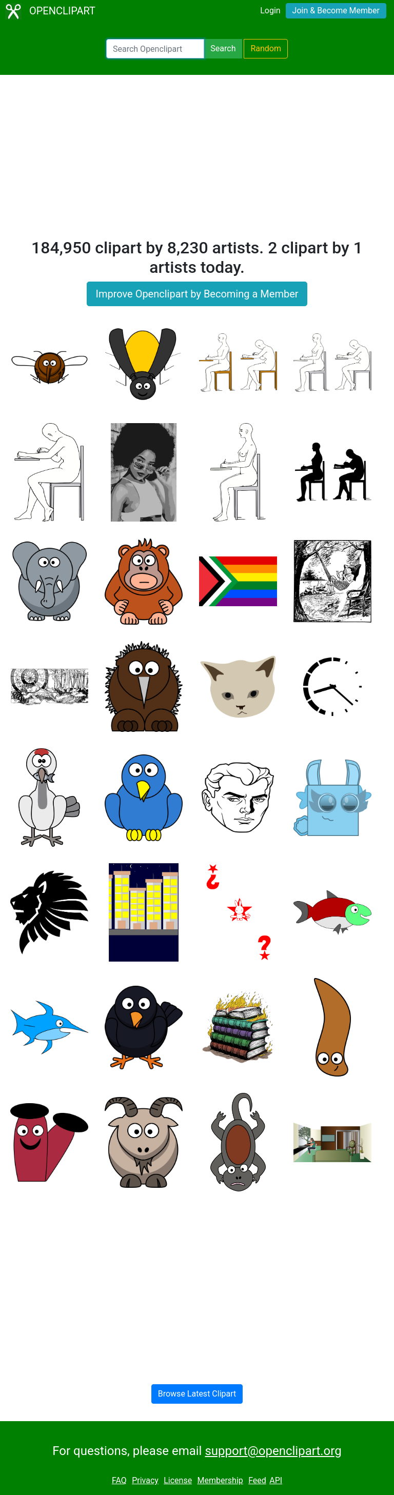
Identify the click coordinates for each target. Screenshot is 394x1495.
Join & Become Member (336, 10)
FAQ (119, 1480)
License (178, 1480)
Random (265, 48)
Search (222, 48)
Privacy (145, 1480)
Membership (220, 1480)
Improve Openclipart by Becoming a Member (196, 294)
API (275, 1480)
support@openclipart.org (273, 1451)
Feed (257, 1480)
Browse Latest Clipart (197, 1394)
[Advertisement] (197, 161)
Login (270, 10)
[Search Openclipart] (155, 48)
